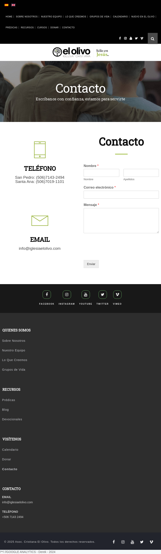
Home (9, 17)
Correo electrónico (100, 187)
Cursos (42, 27)
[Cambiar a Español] (10, 6)
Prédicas (11, 27)
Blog (5, 409)
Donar (55, 27)
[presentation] (115, 253)
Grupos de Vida (100, 17)
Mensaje (91, 205)
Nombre (91, 166)
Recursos (27, 27)
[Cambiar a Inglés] (17, 6)
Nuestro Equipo (51, 17)
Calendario (120, 17)
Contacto (68, 27)
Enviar (91, 264)
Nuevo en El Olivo (143, 17)
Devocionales (12, 419)
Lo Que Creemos (75, 17)
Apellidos (129, 179)
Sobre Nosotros (27, 17)
